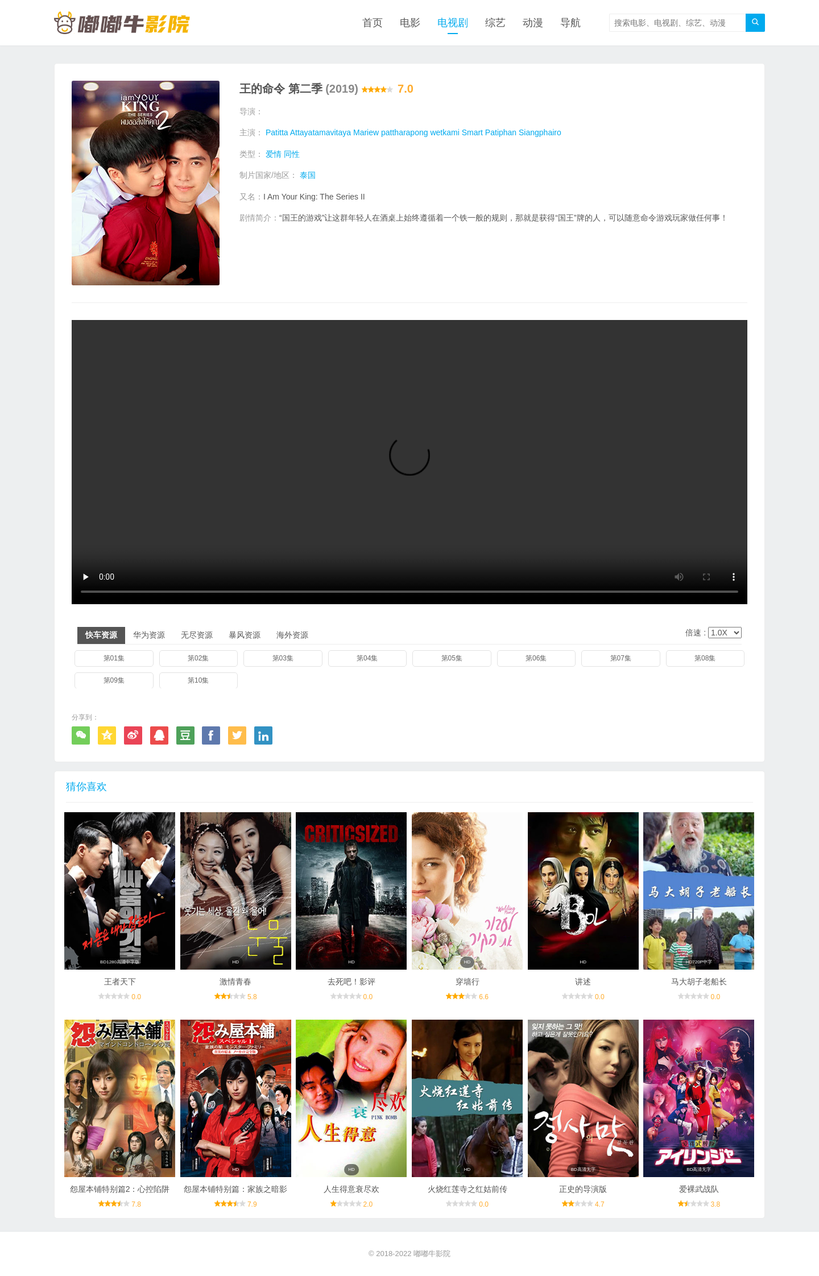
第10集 (198, 680)
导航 (570, 22)
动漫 (533, 22)
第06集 (536, 658)
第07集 (620, 658)
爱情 (274, 154)
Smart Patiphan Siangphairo (511, 132)
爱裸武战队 (699, 1189)
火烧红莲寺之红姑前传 (467, 1189)
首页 (372, 22)
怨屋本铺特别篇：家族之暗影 (235, 1189)
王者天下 (120, 981)
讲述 (583, 981)
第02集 (198, 658)
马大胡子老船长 (699, 981)
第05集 (451, 658)
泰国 (308, 175)
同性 (292, 154)
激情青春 (235, 981)
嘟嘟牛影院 (431, 1253)
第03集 (282, 658)
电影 (410, 22)
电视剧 (452, 22)
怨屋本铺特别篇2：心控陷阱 (120, 1189)
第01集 (114, 658)
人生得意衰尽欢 (351, 1189)
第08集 (704, 658)
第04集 (367, 658)
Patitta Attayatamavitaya (308, 132)
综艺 (495, 22)
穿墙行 (467, 981)
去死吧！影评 (351, 981)
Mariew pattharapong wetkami (406, 132)
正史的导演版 (583, 1189)
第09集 (114, 680)
